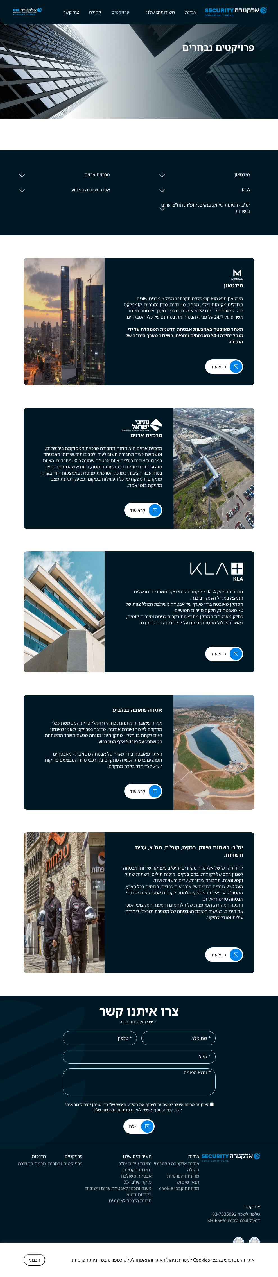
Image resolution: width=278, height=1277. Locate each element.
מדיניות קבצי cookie (179, 1188)
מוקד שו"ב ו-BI (137, 1182)
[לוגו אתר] (231, 1160)
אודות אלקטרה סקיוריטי (176, 1163)
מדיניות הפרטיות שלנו (112, 1109)
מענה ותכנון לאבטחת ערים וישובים (118, 1188)
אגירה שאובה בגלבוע (90, 190)
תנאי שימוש (188, 1182)
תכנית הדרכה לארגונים (130, 1200)
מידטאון (242, 174)
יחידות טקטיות (137, 1170)
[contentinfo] (139, 1210)
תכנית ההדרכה (32, 1163)
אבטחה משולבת (136, 1176)
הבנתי (34, 1260)
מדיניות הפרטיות (183, 1176)
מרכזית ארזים (97, 174)
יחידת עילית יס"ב (135, 1163)
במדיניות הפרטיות (89, 1260)
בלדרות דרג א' (139, 1194)
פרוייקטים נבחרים (65, 1163)
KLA (246, 190)
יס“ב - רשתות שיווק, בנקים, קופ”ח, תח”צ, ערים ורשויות (205, 208)
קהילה (193, 1170)
